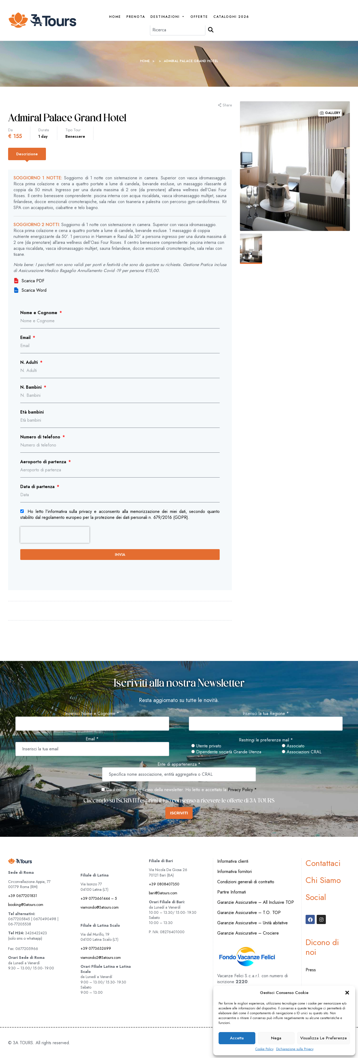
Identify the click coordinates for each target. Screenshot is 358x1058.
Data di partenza (38, 487)
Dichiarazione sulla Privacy (294, 1049)
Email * (92, 739)
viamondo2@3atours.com (101, 957)
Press (311, 970)
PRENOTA (135, 17)
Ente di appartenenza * (179, 764)
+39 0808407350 (164, 884)
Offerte (199, 17)
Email (26, 338)
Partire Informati (231, 892)
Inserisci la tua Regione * (266, 714)
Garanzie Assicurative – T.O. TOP (249, 912)
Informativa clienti (232, 861)
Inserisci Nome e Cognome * (92, 714)
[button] (347, 992)
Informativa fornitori (234, 871)
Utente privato (206, 746)
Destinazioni (167, 17)
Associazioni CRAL (302, 752)
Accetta (237, 1038)
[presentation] (54, 535)
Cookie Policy (264, 1049)
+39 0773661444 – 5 (99, 898)
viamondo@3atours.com (100, 907)
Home (115, 17)
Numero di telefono (41, 437)
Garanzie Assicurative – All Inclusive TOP (255, 902)
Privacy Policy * (242, 790)
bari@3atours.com (163, 893)
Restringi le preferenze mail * (266, 740)
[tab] (27, 154)
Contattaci (323, 863)
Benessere (75, 136)
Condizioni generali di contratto (245, 882)
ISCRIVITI (179, 813)
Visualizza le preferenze (323, 1038)
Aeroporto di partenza (44, 462)
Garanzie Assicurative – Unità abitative (252, 923)
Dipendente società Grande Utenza (226, 752)
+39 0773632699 (96, 948)
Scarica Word (30, 290)
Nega (276, 1038)
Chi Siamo (323, 880)
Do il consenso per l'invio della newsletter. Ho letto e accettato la (163, 790)
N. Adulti (29, 362)
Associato (293, 746)
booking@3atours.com (25, 904)
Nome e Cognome (39, 313)
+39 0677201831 (22, 895)
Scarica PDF (29, 281)
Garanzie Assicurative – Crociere (248, 933)
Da (10, 130)
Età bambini (32, 412)
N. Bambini (31, 387)
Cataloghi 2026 (231, 17)
